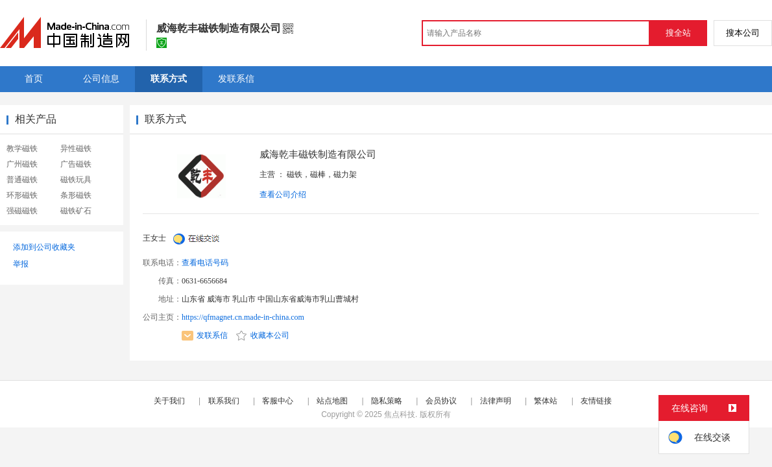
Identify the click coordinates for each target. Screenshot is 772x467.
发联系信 (205, 335)
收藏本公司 (262, 335)
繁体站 (545, 400)
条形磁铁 (75, 195)
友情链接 (596, 400)
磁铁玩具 (75, 179)
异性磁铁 (75, 148)
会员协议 (441, 400)
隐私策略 (386, 400)
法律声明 (495, 400)
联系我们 (223, 400)
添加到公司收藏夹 (44, 247)
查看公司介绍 (282, 194)
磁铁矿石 (75, 210)
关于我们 (169, 400)
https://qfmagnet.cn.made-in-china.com (243, 317)
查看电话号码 (205, 262)
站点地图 (332, 400)
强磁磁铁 (22, 210)
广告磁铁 (75, 164)
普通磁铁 (22, 179)
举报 (21, 264)
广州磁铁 (22, 164)
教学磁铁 (22, 148)
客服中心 (277, 400)
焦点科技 (399, 414)
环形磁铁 (22, 195)
